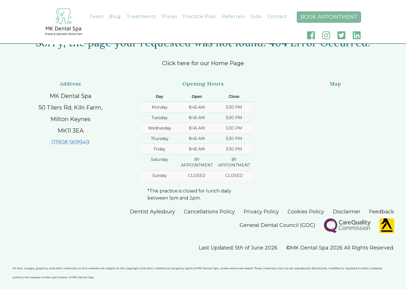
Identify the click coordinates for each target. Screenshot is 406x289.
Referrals (233, 22)
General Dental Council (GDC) (277, 225)
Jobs (256, 22)
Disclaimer (346, 212)
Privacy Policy (261, 212)
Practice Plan (199, 22)
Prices (169, 22)
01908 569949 (70, 142)
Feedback (381, 212)
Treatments (141, 22)
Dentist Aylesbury (152, 212)
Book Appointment (329, 22)
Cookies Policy (306, 212)
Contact (277, 22)
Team (96, 22)
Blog (115, 22)
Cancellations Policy (209, 212)
